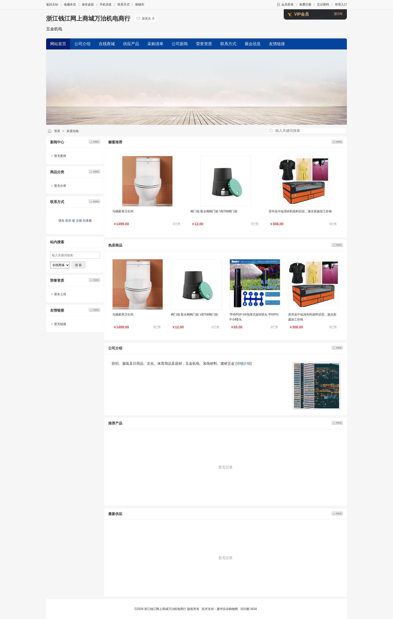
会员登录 (287, 4)
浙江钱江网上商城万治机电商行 (88, 18)
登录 (68, 220)
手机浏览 (106, 4)
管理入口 (341, 4)
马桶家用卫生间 (122, 211)
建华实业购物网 (227, 609)
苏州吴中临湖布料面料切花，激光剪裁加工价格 (300, 211)
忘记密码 (323, 4)
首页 (57, 131)
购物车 (139, 4)
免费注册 (305, 4)
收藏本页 (70, 4)
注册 (79, 220)
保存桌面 (88, 4)
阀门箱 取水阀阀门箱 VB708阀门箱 (213, 211)
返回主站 (52, 4)
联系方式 (124, 4)
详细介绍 (244, 363)
